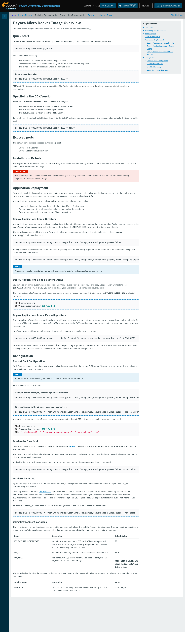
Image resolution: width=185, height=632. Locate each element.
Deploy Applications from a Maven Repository (160, 53)
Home (44, 15)
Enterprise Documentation (168, 5)
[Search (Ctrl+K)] (128, 5)
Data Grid (104, 464)
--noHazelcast (76, 512)
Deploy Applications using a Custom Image (161, 47)
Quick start (149, 27)
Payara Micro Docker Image (131, 15)
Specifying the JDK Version (155, 30)
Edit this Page (177, 15)
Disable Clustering (154, 67)
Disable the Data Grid (155, 64)
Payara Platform (9, 25)
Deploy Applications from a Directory (161, 43)
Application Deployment (154, 40)
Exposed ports (150, 33)
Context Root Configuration (157, 60)
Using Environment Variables (158, 70)
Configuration (150, 57)
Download (146, 5)
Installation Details (152, 37)
